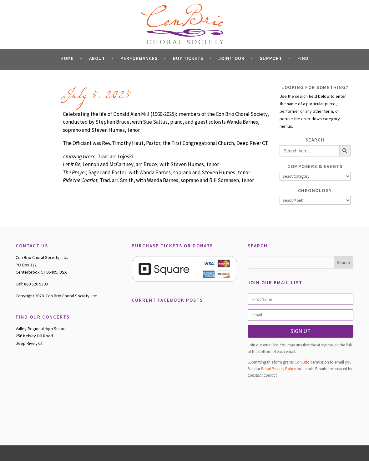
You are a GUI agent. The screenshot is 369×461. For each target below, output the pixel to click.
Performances (143, 58)
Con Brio (302, 362)
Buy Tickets (192, 58)
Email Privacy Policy (278, 368)
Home (71, 58)
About (101, 58)
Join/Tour (236, 58)
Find (303, 58)
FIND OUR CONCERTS (43, 317)
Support (275, 58)
